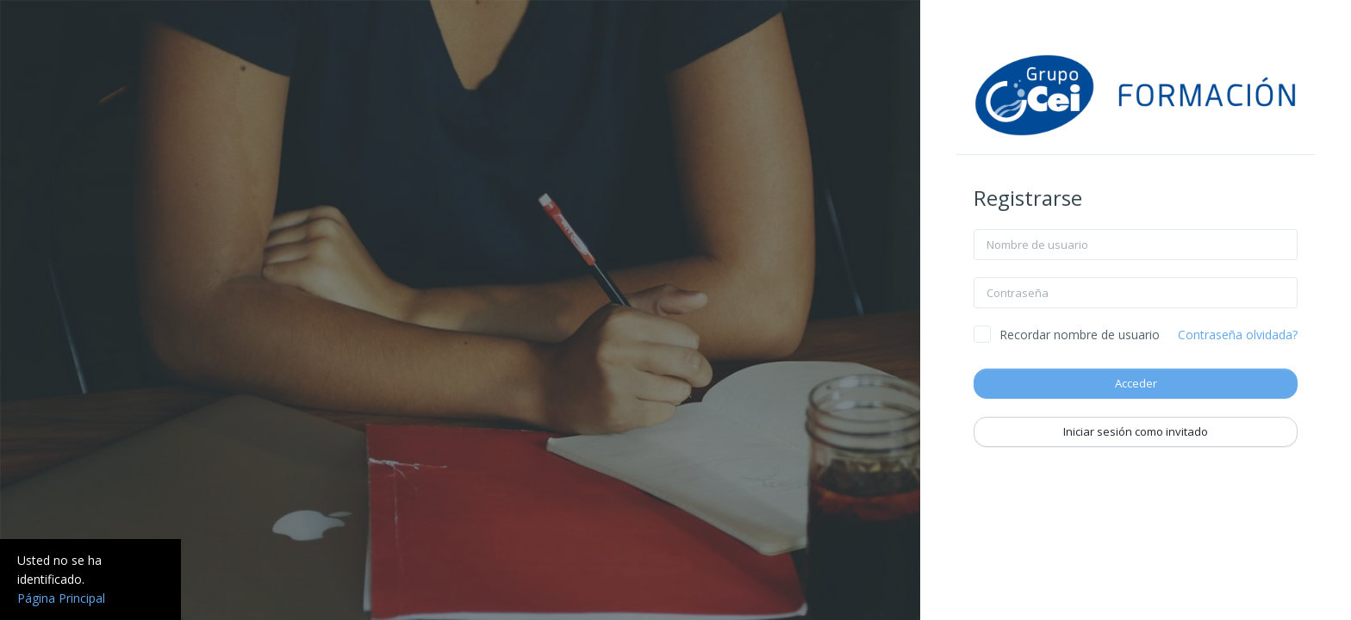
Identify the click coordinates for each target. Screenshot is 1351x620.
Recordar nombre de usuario (1079, 334)
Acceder (1136, 383)
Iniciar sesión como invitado (1135, 431)
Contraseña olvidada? (1238, 334)
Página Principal (61, 598)
